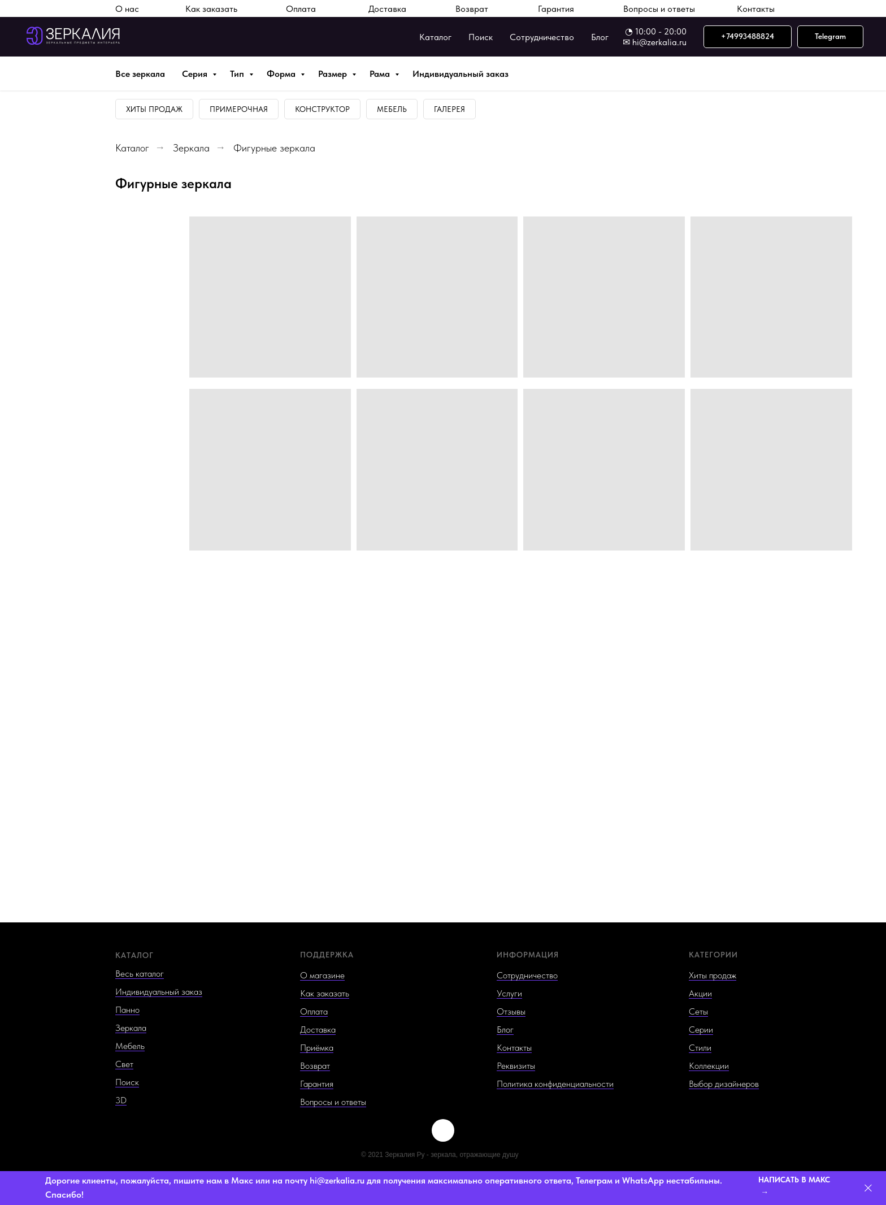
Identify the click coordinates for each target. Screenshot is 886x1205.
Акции (700, 993)
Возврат (471, 8)
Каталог (435, 37)
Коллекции (709, 1065)
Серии (701, 1029)
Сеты (698, 1011)
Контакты (756, 8)
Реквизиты (516, 1065)
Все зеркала (140, 73)
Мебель (392, 109)
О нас (127, 8)
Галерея (449, 109)
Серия (196, 73)
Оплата (301, 8)
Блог (600, 37)
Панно (127, 1009)
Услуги (509, 993)
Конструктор (322, 109)
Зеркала (191, 148)
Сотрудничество (542, 37)
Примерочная (239, 109)
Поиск (480, 37)
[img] (443, 1130)
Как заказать (211, 8)
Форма (282, 73)
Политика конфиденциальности (555, 1083)
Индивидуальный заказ (460, 73)
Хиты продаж (154, 109)
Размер (333, 73)
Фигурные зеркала (274, 148)
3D (121, 1100)
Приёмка (316, 1047)
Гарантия (556, 8)
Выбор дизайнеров (724, 1083)
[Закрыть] (868, 1188)
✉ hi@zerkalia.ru (655, 42)
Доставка (387, 8)
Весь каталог (139, 973)
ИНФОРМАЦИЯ (528, 954)
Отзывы (511, 1011)
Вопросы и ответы (659, 8)
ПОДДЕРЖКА (327, 954)
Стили (700, 1047)
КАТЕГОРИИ (713, 954)
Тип (238, 73)
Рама (381, 73)
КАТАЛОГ (134, 955)
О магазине (322, 975)
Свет (124, 1064)
